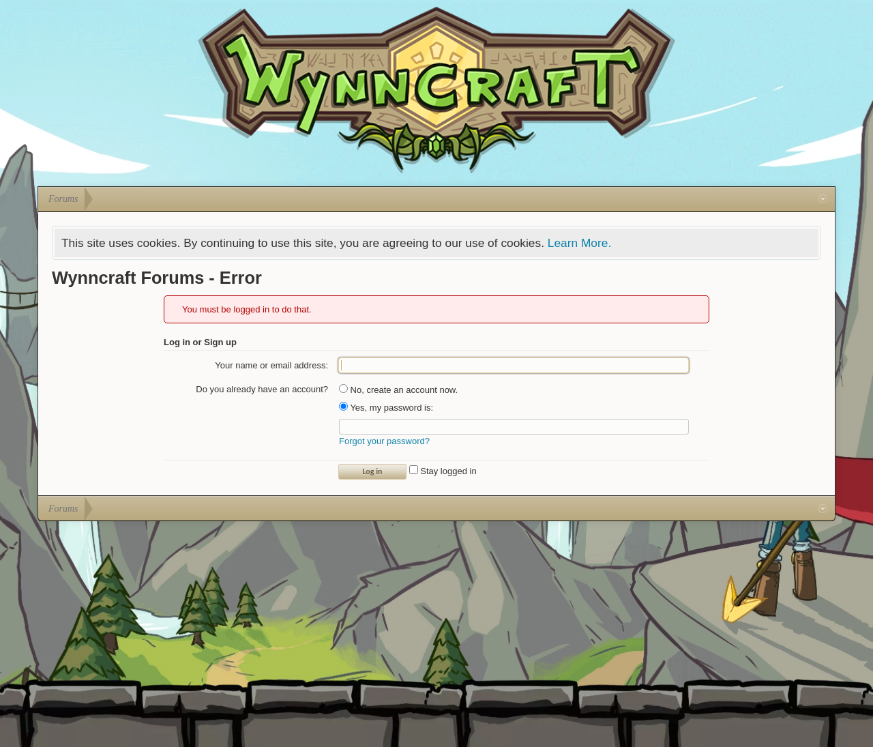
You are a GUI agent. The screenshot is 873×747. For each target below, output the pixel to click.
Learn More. (579, 243)
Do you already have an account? (262, 389)
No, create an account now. (398, 390)
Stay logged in (443, 471)
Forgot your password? (384, 441)
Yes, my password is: (386, 407)
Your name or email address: (271, 365)
